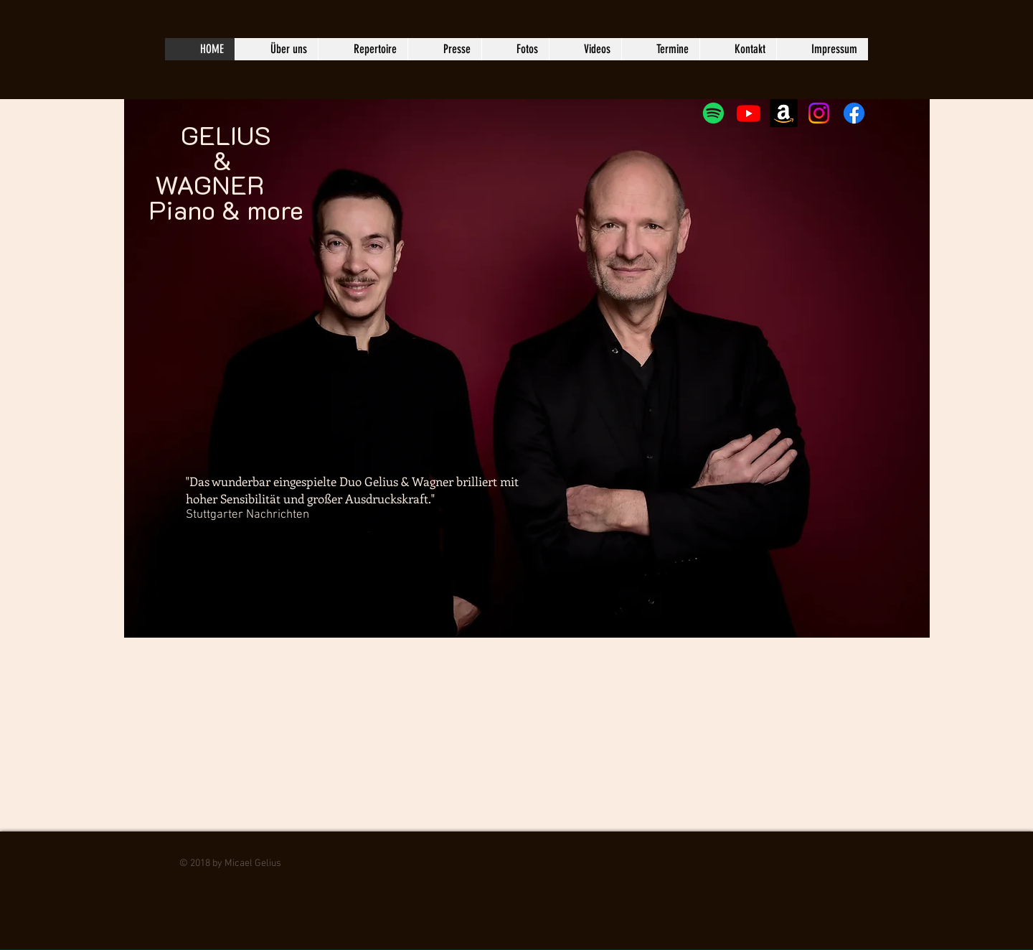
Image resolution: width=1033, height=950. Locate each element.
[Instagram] (819, 113)
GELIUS (209, 122)
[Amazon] (784, 113)
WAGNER (209, 184)
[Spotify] (713, 113)
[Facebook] (854, 113)
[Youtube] (749, 113)
